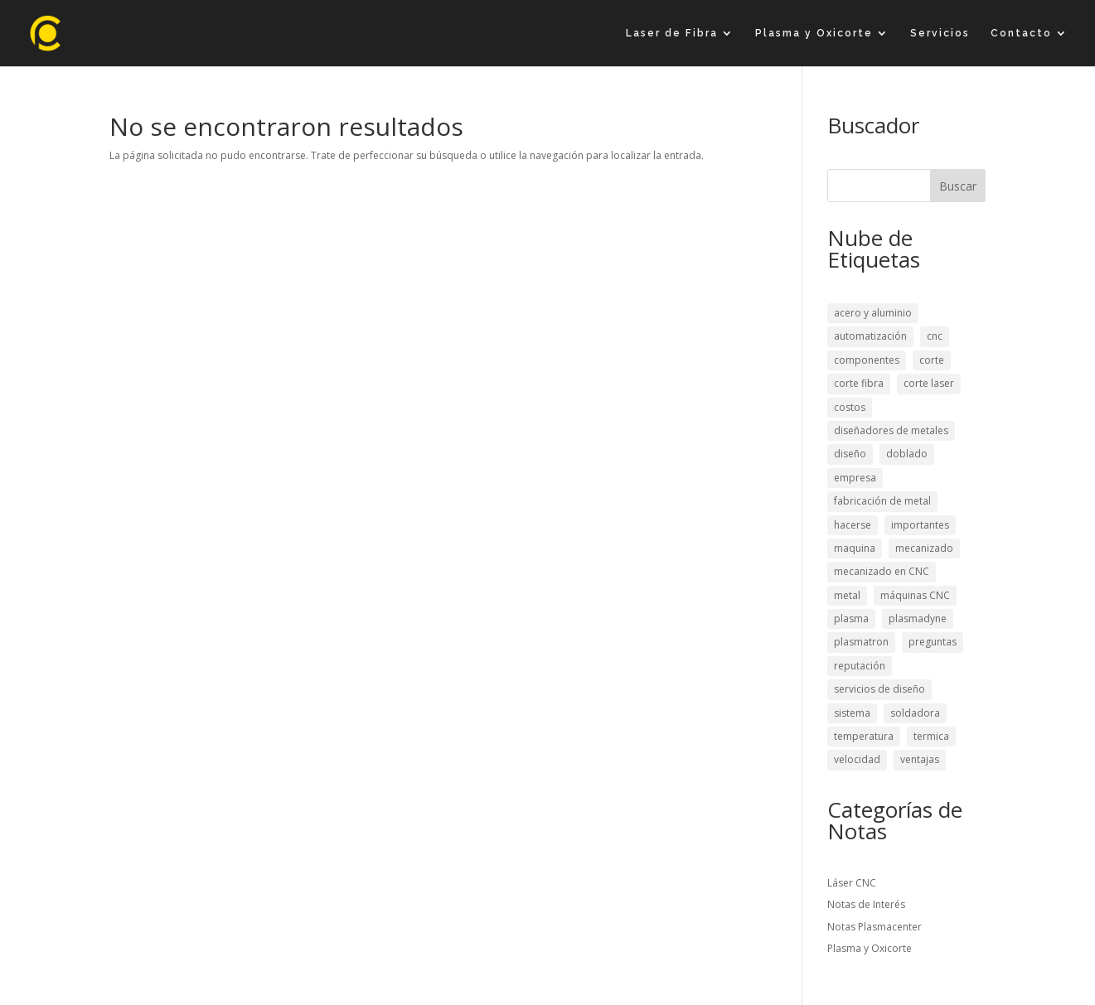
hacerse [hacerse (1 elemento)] (852, 525)
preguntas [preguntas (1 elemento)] (932, 642)
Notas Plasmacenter (874, 927)
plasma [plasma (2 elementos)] (851, 618)
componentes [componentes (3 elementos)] (866, 360)
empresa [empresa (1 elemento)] (855, 478)
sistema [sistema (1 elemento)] (852, 713)
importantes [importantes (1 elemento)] (920, 525)
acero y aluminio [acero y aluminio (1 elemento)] (873, 313)
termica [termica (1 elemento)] (931, 736)
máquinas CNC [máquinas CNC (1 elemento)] (915, 595)
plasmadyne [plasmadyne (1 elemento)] (918, 618)
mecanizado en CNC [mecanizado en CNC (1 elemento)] (881, 571)
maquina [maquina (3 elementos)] (854, 548)
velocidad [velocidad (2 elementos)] (857, 759)
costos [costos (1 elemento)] (849, 407)
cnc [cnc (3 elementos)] (934, 336)
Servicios (940, 33)
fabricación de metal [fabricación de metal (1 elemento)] (882, 501)
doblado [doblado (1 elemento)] (907, 454)
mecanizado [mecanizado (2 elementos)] (924, 548)
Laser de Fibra (672, 33)
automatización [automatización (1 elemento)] (870, 336)
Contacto (1021, 33)
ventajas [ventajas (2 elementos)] (919, 759)
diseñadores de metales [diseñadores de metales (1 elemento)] (891, 430)
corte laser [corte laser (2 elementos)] (929, 383)
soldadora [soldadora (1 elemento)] (915, 713)
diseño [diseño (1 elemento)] (850, 454)
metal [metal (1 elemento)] (847, 595)
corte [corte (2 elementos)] (931, 360)
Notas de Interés (866, 904)
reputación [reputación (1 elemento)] (859, 666)
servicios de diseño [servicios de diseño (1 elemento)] (879, 689)
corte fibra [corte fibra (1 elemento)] (859, 383)
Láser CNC (851, 883)
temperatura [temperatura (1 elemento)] (864, 736)
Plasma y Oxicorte (814, 33)
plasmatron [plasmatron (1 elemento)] (861, 642)
